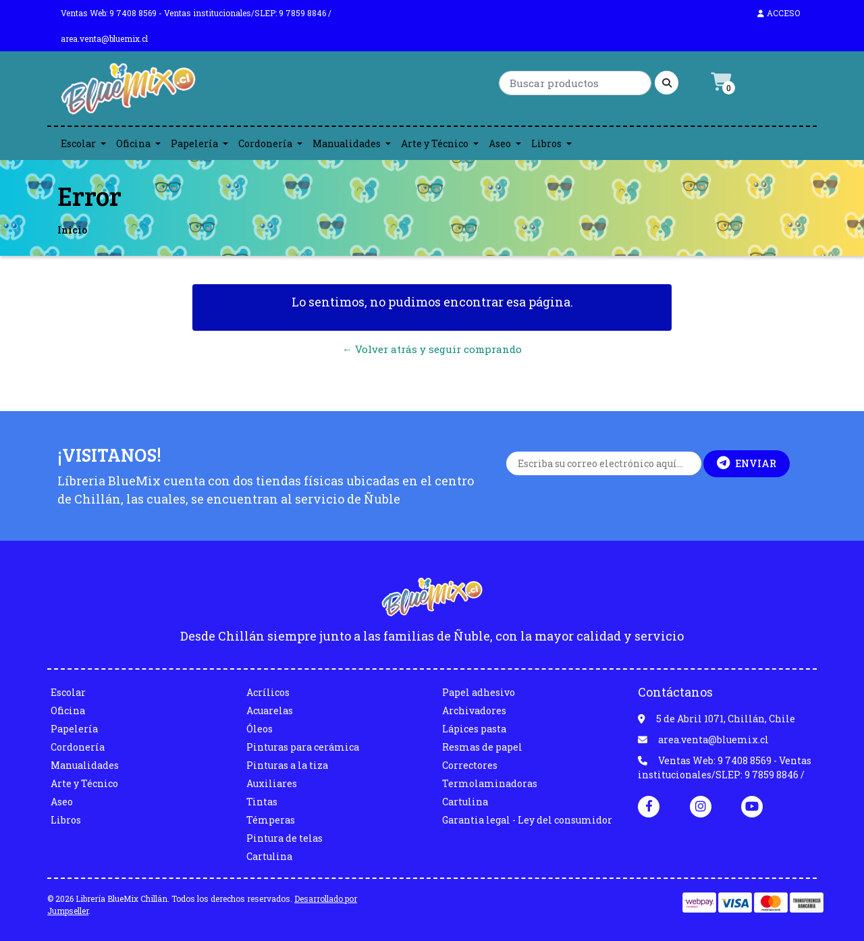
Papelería (194, 143)
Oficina (133, 143)
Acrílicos (268, 692)
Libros (546, 143)
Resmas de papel (482, 747)
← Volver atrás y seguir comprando (432, 349)
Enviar (746, 463)
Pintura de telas (284, 838)
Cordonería (265, 143)
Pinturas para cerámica (302, 747)
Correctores (469, 765)
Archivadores (474, 710)
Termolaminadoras (489, 783)
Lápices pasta (474, 728)
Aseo (500, 143)
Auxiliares (271, 783)
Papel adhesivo (478, 692)
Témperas (270, 819)
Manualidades (347, 143)
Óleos (259, 728)
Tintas (261, 801)
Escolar (78, 143)
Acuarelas (269, 710)
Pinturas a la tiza (287, 765)
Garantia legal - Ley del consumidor (527, 819)
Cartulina (269, 856)
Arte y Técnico (434, 143)
